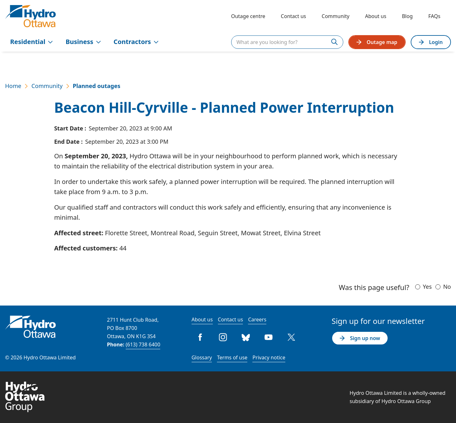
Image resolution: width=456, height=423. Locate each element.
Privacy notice (268, 357)
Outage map (377, 42)
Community (336, 16)
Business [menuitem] (83, 41)
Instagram (223, 337)
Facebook (200, 337)
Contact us (293, 16)
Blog (407, 16)
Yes (427, 286)
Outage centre (248, 16)
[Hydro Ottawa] (30, 16)
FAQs (434, 16)
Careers (257, 319)
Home (13, 86)
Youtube (269, 337)
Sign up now (360, 338)
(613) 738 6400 (143, 344)
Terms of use (232, 357)
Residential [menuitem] (31, 41)
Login (431, 42)
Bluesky (246, 337)
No (447, 286)
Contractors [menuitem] (136, 41)
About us (375, 16)
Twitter (292, 337)
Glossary (202, 357)
